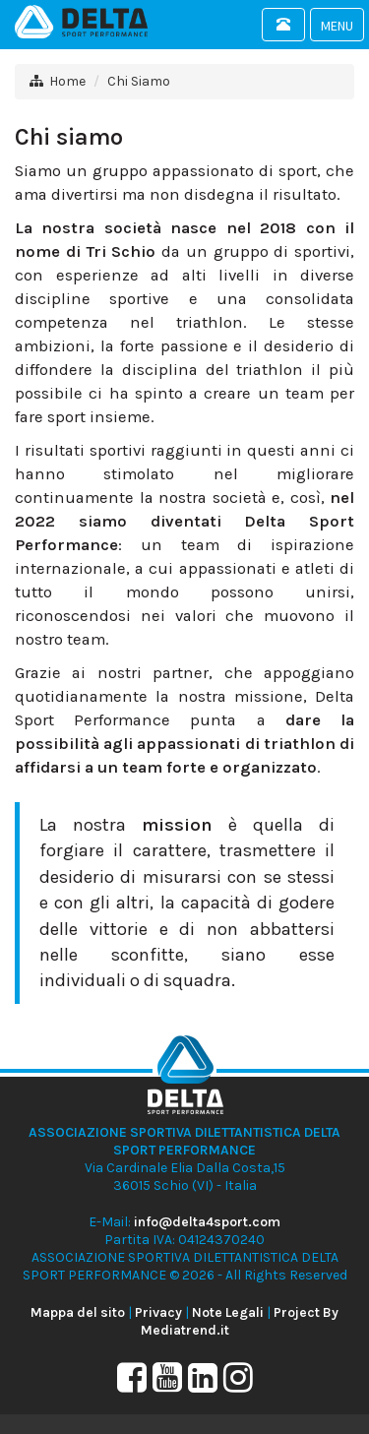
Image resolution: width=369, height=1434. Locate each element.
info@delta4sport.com (207, 1222)
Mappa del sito (78, 1312)
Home (67, 81)
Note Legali (228, 1312)
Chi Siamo (138, 81)
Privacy (158, 1312)
